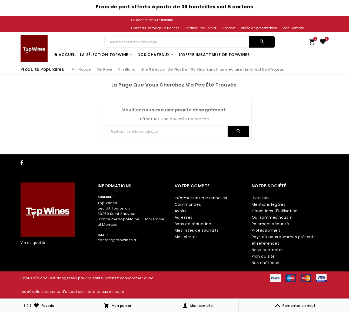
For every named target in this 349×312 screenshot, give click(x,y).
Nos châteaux (156, 54)
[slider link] (81, 69)
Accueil (65, 54)
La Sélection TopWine (106, 54)
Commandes (188, 204)
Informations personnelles (201, 198)
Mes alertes (186, 237)
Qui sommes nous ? (272, 217)
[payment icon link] (275, 278)
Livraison (260, 198)
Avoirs (181, 211)
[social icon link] (22, 164)
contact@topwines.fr (117, 240)
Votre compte (192, 186)
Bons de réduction (193, 224)
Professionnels (266, 230)
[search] (261, 41)
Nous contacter (267, 250)
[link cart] (312, 43)
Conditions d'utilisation (275, 211)
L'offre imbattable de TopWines (214, 54)
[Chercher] (177, 41)
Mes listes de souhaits (197, 230)
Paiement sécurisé (270, 224)
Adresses (183, 217)
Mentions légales (268, 204)
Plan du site (263, 256)
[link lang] (152, 28)
